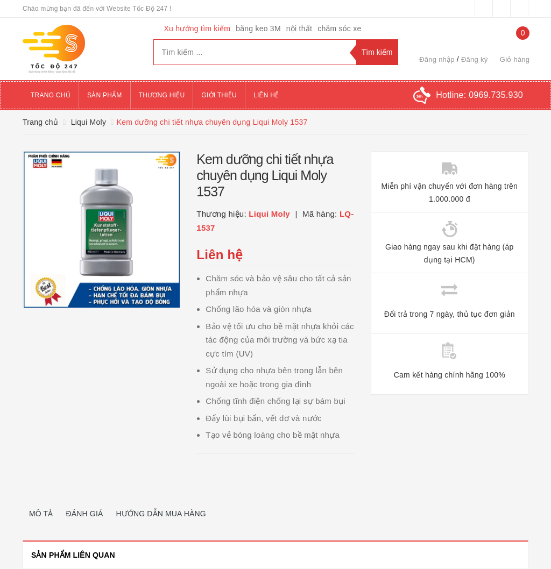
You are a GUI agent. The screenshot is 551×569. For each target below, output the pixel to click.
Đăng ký (474, 59)
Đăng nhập (437, 59)
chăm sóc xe (339, 28)
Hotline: (479, 94)
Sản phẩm (104, 95)
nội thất (299, 28)
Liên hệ (266, 95)
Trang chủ (50, 95)
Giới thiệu (219, 95)
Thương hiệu (162, 95)
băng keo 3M (258, 28)
